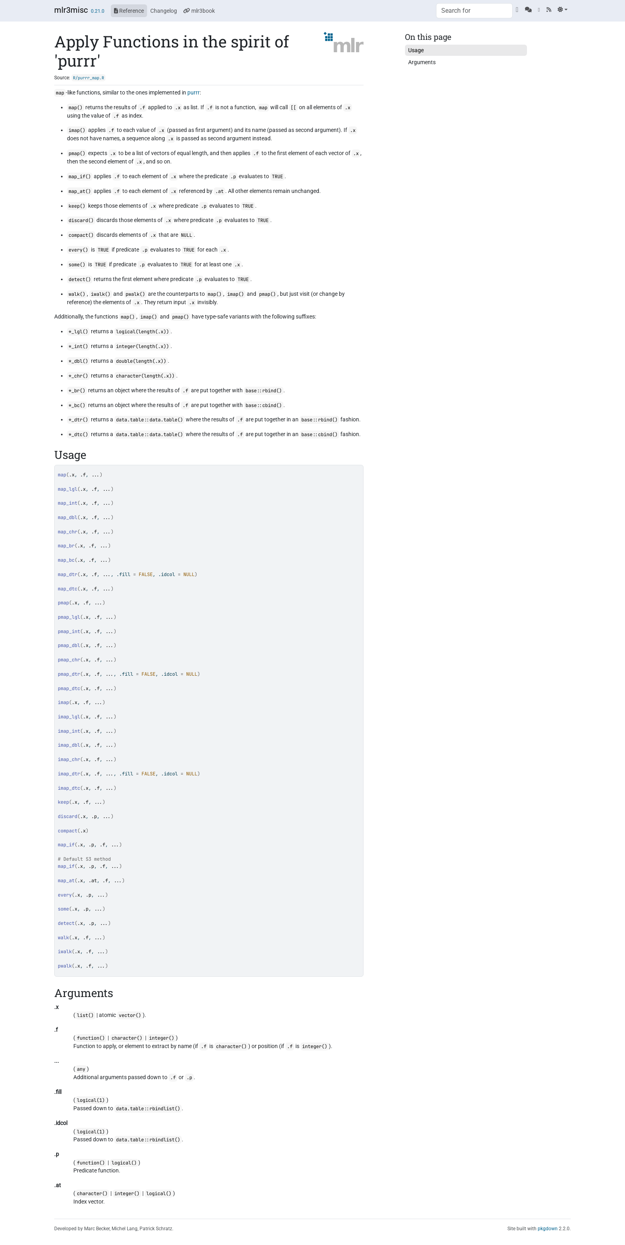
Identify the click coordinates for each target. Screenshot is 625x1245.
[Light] (562, 9)
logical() (124, 1163)
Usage (416, 50)
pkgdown (548, 1228)
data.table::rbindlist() (148, 1108)
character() (127, 1038)
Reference (129, 11)
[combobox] (474, 10)
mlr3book (199, 11)
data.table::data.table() (149, 420)
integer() (161, 1038)
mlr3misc (71, 10)
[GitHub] (517, 9)
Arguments (422, 62)
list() (85, 1015)
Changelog (163, 11)
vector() (130, 1015)
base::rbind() (264, 390)
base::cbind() (264, 405)
